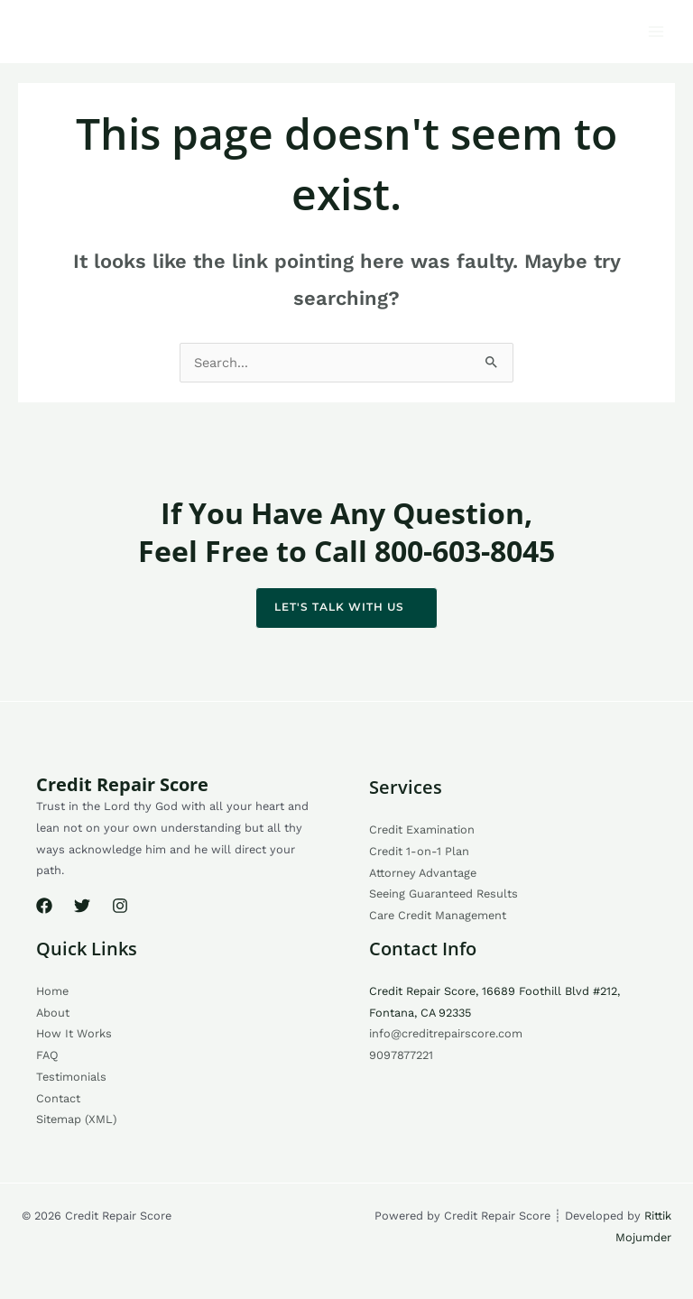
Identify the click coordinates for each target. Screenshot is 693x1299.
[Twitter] (82, 906)
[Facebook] (44, 906)
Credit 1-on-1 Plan (419, 851)
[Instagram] (120, 906)
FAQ (47, 1055)
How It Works (74, 1033)
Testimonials (71, 1076)
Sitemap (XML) (76, 1119)
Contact (58, 1098)
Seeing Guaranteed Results (443, 893)
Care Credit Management (437, 915)
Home (52, 991)
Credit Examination (422, 829)
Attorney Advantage (422, 873)
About (52, 1012)
